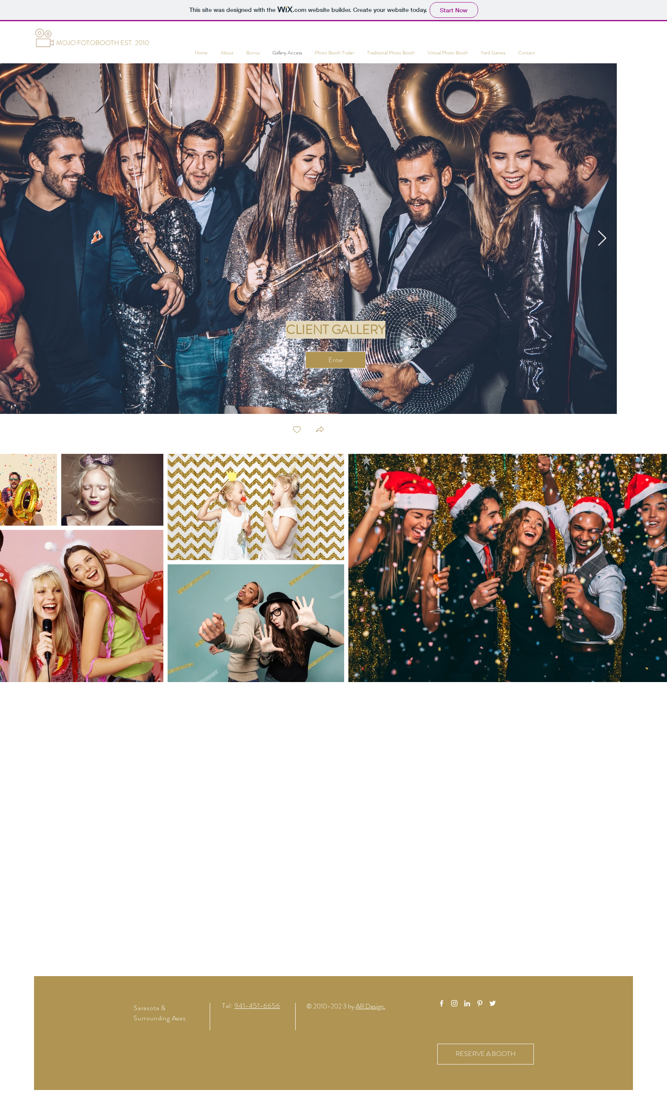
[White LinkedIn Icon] (467, 1003)
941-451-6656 (257, 1006)
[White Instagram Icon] (454, 1003)
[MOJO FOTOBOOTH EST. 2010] (102, 42)
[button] (320, 430)
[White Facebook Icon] (441, 1003)
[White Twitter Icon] (492, 1003)
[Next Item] (602, 238)
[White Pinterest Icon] (480, 1003)
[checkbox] (297, 430)
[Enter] (335, 359)
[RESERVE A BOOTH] (485, 1054)
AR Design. (370, 1006)
